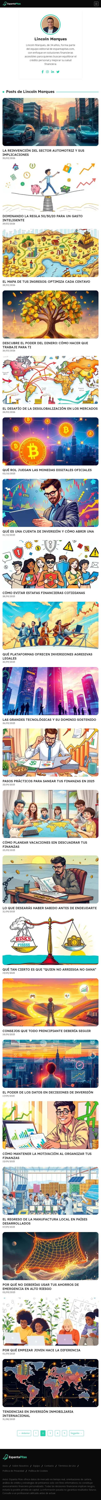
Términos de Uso (67, 1465)
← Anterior (24, 1433)
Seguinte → (76, 1433)
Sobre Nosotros (20, 1465)
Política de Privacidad (13, 1470)
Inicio (5, 1465)
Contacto (49, 1465)
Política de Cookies (38, 1470)
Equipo (36, 1465)
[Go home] (13, 3)
